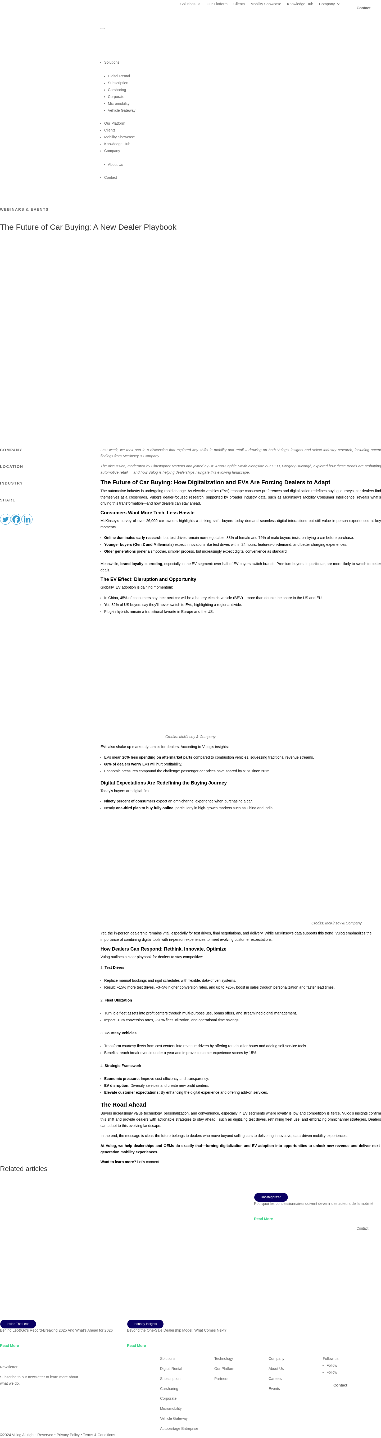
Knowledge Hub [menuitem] (117, 144)
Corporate (168, 1398)
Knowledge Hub (300, 4)
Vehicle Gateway (174, 1418)
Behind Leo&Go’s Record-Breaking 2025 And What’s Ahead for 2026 (56, 1330)
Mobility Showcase (266, 4)
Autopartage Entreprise (179, 1428)
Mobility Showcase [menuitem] (119, 137)
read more (9, 1345)
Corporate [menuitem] (116, 97)
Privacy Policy (68, 1435)
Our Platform (217, 4)
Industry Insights (145, 1324)
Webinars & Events (24, 209)
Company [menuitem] (242, 155)
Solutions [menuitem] (242, 66)
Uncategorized (271, 1197)
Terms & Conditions (99, 1435)
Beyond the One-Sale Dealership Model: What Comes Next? (176, 1330)
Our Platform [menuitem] (114, 123)
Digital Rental (171, 1368)
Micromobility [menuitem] (119, 103)
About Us (276, 1368)
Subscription (170, 1378)
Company (327, 4)
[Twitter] (5, 519)
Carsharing (169, 1389)
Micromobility (171, 1408)
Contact (362, 1228)
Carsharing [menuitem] (117, 90)
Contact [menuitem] (110, 177)
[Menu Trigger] (103, 28)
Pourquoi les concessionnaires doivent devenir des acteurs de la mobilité (313, 1203)
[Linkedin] (27, 519)
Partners (221, 1378)
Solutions (188, 4)
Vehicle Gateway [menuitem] (121, 110)
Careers (275, 1378)
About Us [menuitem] (115, 164)
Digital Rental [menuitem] (119, 76)
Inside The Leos (18, 1324)
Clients (239, 4)
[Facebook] (16, 519)
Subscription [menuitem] (118, 83)
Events (274, 1389)
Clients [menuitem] (110, 130)
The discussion (113, 466)
